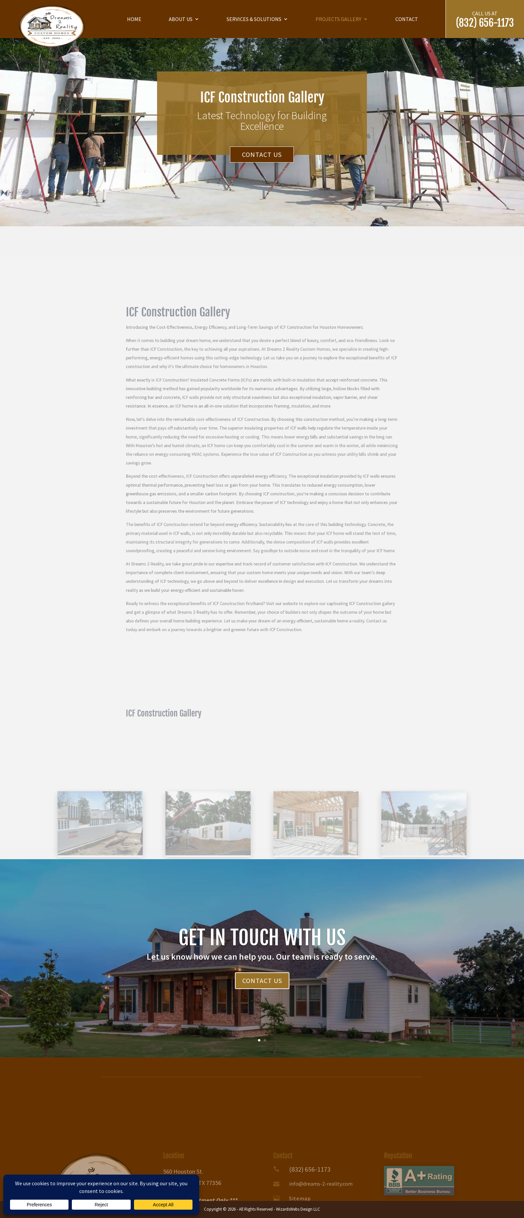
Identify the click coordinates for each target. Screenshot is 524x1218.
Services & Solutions (254, 19)
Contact (406, 19)
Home (134, 19)
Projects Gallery (338, 19)
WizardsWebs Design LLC (298, 1209)
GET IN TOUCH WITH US (262, 949)
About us (180, 19)
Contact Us (261, 154)
